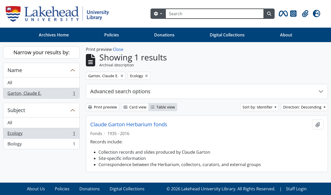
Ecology (41, 134)
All (9, 82)
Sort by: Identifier (258, 107)
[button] (282, 13)
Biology (41, 145)
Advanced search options (120, 91)
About (286, 35)
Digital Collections (227, 35)
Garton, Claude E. (41, 94)
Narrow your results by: (41, 52)
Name (14, 70)
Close (118, 49)
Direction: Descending (302, 107)
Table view (163, 107)
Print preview (102, 107)
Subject (16, 110)
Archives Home (54, 35)
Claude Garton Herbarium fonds (128, 124)
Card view (135, 107)
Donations (164, 35)
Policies (111, 35)
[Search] (214, 14)
